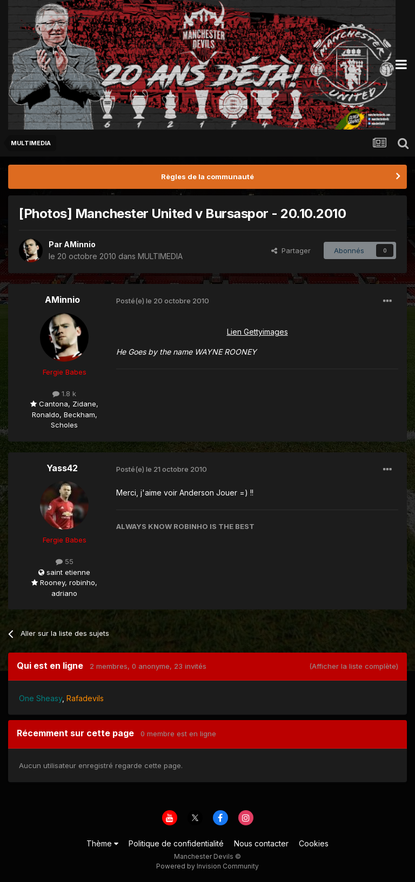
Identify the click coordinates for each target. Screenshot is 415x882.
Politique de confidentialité (176, 843)
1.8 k (64, 393)
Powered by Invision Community (207, 866)
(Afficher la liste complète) (353, 666)
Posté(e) (162, 300)
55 (64, 561)
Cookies (314, 843)
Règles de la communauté (207, 176)
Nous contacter (261, 843)
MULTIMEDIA (160, 256)
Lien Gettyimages (257, 331)
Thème (102, 843)
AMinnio (80, 244)
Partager (291, 250)
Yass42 (62, 468)
